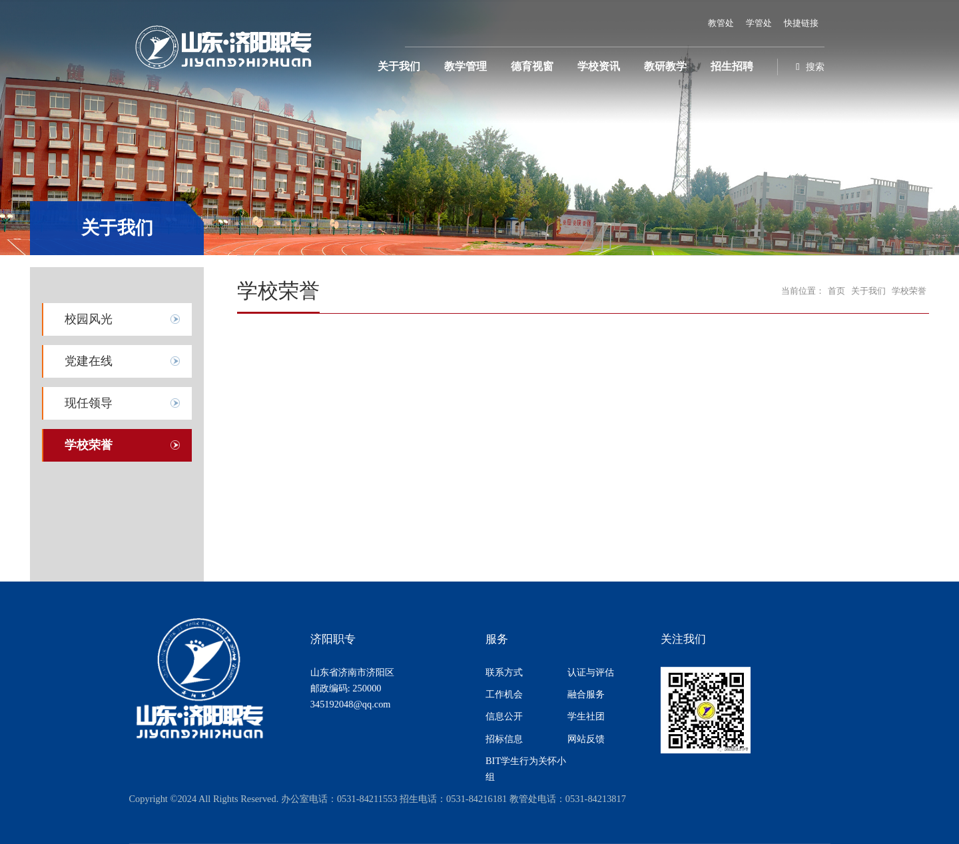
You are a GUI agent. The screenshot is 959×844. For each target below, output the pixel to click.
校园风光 (89, 319)
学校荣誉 (89, 445)
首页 (836, 291)
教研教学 (665, 67)
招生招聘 (732, 67)
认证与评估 (590, 672)
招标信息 (504, 738)
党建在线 (89, 361)
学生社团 (586, 716)
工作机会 (504, 694)
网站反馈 (586, 738)
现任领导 (89, 403)
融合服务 (586, 694)
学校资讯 (598, 67)
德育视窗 (532, 67)
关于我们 (399, 67)
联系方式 (504, 672)
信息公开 (504, 716)
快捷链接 (801, 23)
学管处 (759, 23)
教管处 (721, 23)
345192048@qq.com (350, 704)
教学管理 (465, 67)
